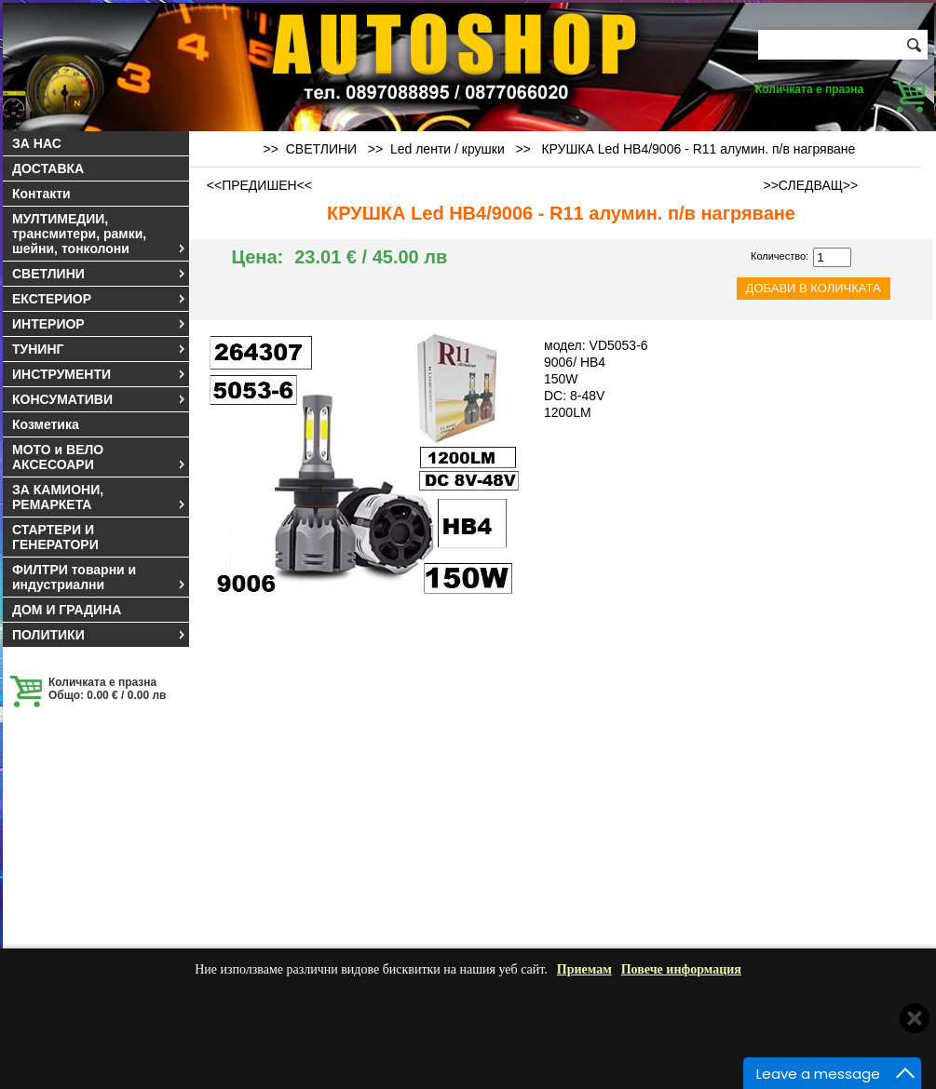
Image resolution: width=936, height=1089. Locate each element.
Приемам (584, 969)
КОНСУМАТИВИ (99, 399)
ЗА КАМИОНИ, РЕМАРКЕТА (99, 497)
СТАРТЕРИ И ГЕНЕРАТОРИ (55, 537)
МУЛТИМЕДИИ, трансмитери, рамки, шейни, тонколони (99, 233)
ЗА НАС (36, 143)
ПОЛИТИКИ (99, 634)
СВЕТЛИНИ (99, 273)
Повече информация (681, 969)
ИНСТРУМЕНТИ (99, 374)
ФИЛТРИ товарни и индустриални (99, 577)
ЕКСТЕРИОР (99, 298)
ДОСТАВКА (48, 168)
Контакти (41, 193)
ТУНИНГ (99, 349)
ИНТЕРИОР (99, 323)
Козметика (45, 424)
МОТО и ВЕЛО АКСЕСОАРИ (99, 457)
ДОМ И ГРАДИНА (66, 609)
